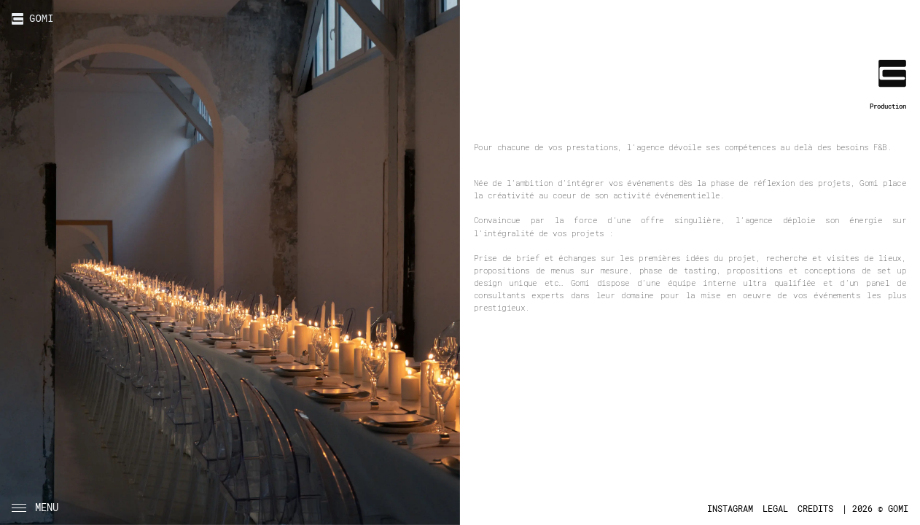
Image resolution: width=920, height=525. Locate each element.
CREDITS (815, 509)
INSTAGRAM (730, 509)
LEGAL (775, 509)
